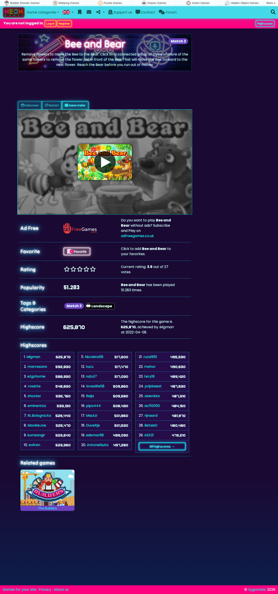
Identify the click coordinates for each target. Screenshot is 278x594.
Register (64, 23)
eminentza (37, 405)
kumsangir (36, 435)
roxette (34, 386)
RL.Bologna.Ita (39, 415)
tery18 (149, 376)
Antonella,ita (97, 444)
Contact (145, 12)
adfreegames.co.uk (137, 235)
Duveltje (93, 425)
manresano (37, 366)
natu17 (91, 376)
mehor (150, 366)
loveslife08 (95, 386)
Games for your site (19, 589)
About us (61, 589)
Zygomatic (257, 589)
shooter (34, 395)
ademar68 (95, 435)
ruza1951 (150, 356)
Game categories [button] (41, 12)
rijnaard (150, 415)
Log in (50, 23)
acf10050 (152, 405)
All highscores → (162, 446)
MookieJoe (37, 425)
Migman (33, 356)
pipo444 (93, 405)
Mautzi (91, 415)
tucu (89, 366)
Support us (120, 12)
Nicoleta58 (94, 356)
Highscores (265, 23)
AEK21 (149, 435)
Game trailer (75, 105)
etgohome (36, 376)
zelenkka (152, 395)
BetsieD (150, 425)
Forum (168, 12)
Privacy (45, 589)
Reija (90, 395)
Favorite (76, 251)
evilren (34, 444)
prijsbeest (153, 386)
